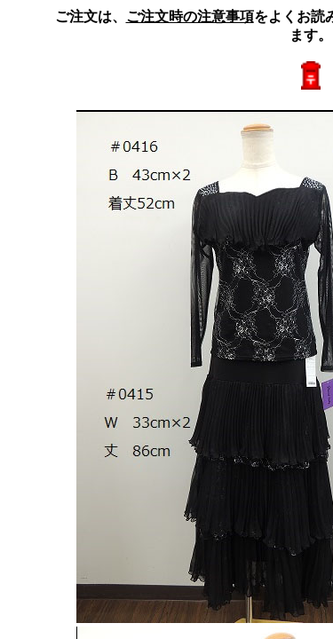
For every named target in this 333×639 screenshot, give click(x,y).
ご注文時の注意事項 (190, 16)
